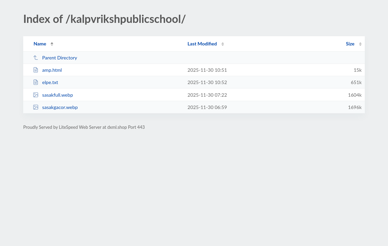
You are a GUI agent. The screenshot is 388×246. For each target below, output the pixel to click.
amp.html (47, 70)
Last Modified (202, 43)
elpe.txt (45, 82)
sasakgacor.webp (55, 107)
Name (39, 43)
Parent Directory (55, 57)
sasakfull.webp (53, 95)
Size (350, 43)
